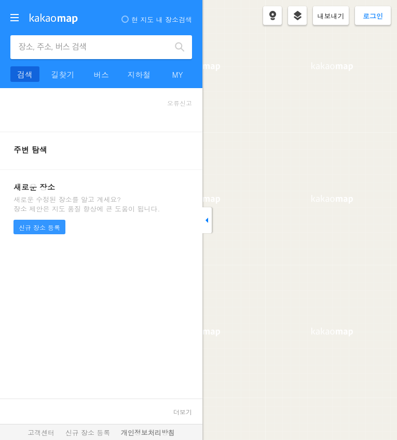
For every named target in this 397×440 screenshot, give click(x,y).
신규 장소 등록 (39, 227)
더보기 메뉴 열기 (14, 17)
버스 (101, 74)
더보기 (182, 412)
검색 (180, 47)
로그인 (373, 16)
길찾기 (63, 74)
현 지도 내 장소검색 (156, 19)
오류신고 (179, 103)
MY (177, 74)
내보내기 (331, 16)
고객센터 (41, 432)
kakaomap (53, 18)
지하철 (139, 74)
